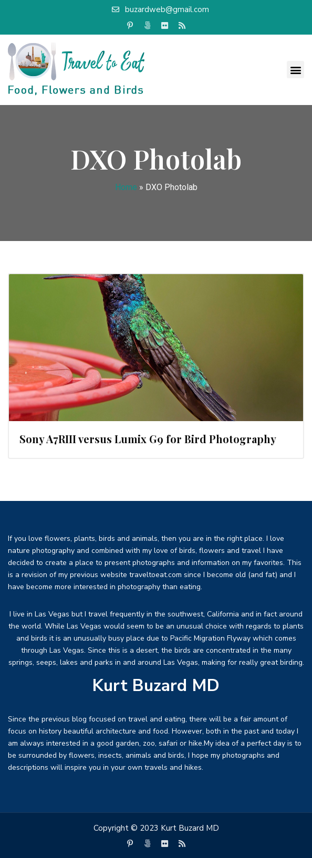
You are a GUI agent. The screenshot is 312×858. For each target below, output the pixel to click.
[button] (295, 69)
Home (126, 187)
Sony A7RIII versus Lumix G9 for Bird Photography (147, 439)
